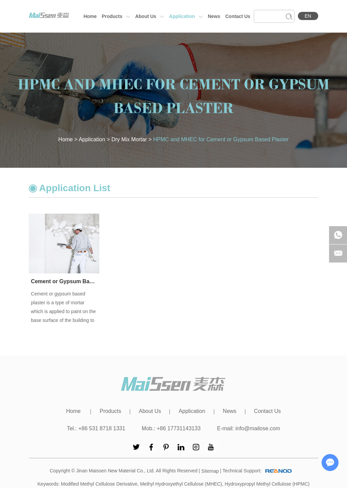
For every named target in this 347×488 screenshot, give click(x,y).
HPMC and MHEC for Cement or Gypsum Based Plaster (221, 139)
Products (116, 17)
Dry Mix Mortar (129, 139)
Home (90, 16)
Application (186, 17)
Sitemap (210, 471)
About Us (149, 17)
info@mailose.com (258, 428)
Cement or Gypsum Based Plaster (64, 281)
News (214, 16)
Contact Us (237, 16)
